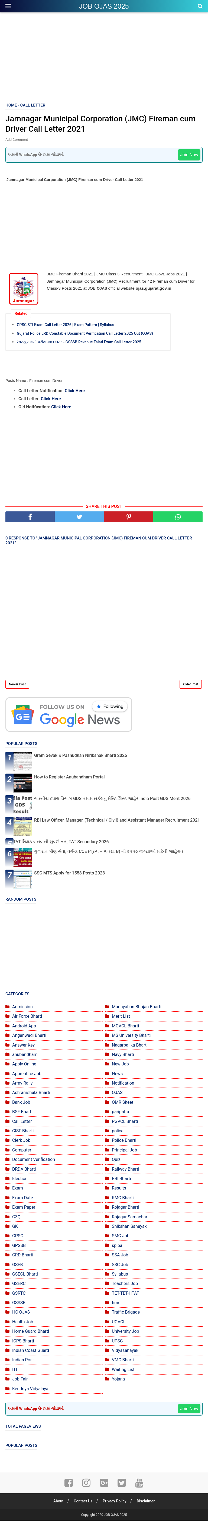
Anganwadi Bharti (29, 1035)
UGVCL (118, 1322)
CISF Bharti (23, 1131)
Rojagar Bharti (125, 1207)
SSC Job (120, 1264)
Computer (21, 1150)
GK (15, 1226)
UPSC (117, 1341)
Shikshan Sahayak (129, 1226)
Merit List (121, 1016)
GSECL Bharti (25, 1274)
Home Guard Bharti (30, 1331)
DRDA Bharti (24, 1169)
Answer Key (23, 1045)
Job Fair (20, 1379)
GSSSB (18, 1302)
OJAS (117, 1093)
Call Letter (22, 1121)
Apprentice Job (26, 1073)
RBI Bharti (121, 1178)
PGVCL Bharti (125, 1121)
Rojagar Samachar (129, 1217)
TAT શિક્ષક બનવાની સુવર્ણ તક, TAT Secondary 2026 (61, 842)
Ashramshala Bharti (31, 1093)
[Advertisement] (104, 56)
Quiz (116, 1160)
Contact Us (83, 1501)
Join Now (189, 155)
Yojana (118, 1379)
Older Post (190, 685)
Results (119, 1188)
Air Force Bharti (27, 1016)
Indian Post (23, 1360)
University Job (125, 1331)
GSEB (17, 1264)
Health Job (22, 1322)
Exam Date (22, 1198)
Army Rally (22, 1083)
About (58, 1501)
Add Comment (16, 140)
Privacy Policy (115, 1501)
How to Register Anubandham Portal (69, 777)
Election (20, 1178)
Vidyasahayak (125, 1350)
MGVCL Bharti (125, 1026)
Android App (24, 1026)
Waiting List (123, 1369)
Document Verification (33, 1160)
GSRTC (18, 1293)
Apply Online (24, 1064)
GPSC (17, 1236)
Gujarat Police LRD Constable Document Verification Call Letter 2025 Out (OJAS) (85, 333)
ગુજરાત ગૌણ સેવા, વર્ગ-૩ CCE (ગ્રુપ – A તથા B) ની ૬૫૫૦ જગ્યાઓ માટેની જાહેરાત (108, 851)
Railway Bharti (125, 1169)
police (117, 1131)
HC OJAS (21, 1312)
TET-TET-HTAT (125, 1293)
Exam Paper (23, 1207)
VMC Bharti (123, 1360)
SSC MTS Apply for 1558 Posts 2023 (69, 873)
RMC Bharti (123, 1198)
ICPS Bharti (23, 1341)
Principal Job (124, 1150)
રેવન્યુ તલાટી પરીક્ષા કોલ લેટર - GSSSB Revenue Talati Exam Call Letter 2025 (79, 342)
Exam (17, 1188)
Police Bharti (124, 1140)
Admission (22, 1007)
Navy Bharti (123, 1054)
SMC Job (120, 1236)
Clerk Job (21, 1140)
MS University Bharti (131, 1035)
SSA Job (120, 1255)
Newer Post (17, 685)
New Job (120, 1064)
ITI (14, 1369)
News (117, 1073)
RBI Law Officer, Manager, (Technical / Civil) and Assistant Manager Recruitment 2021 (117, 820)
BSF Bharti (22, 1112)
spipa (117, 1245)
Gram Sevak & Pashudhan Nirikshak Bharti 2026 (80, 755)
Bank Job (21, 1102)
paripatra (120, 1112)
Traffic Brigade (126, 1312)
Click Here (75, 391)
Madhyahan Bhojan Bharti (136, 1007)
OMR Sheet (122, 1102)
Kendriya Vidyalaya (30, 1389)
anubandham (24, 1054)
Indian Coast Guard (30, 1350)
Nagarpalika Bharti (130, 1045)
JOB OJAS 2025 (104, 6)
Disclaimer (146, 1501)
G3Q (16, 1217)
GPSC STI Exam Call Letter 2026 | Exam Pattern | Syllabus (65, 325)
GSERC (19, 1284)
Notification (123, 1083)
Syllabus (120, 1274)
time (116, 1302)
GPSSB (19, 1245)
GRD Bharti (22, 1255)
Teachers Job (125, 1284)
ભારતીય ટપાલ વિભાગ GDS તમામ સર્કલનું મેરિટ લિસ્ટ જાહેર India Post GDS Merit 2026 (112, 799)
